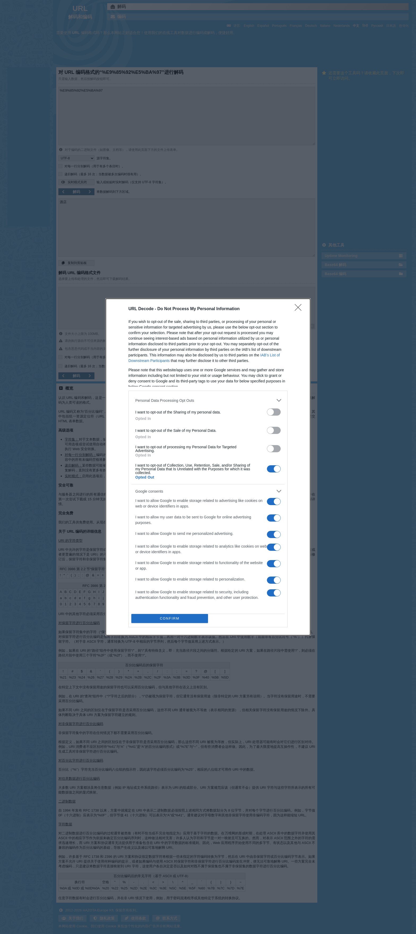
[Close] (300, 309)
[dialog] (208, 467)
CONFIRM (170, 619)
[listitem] (208, 400)
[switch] (274, 412)
